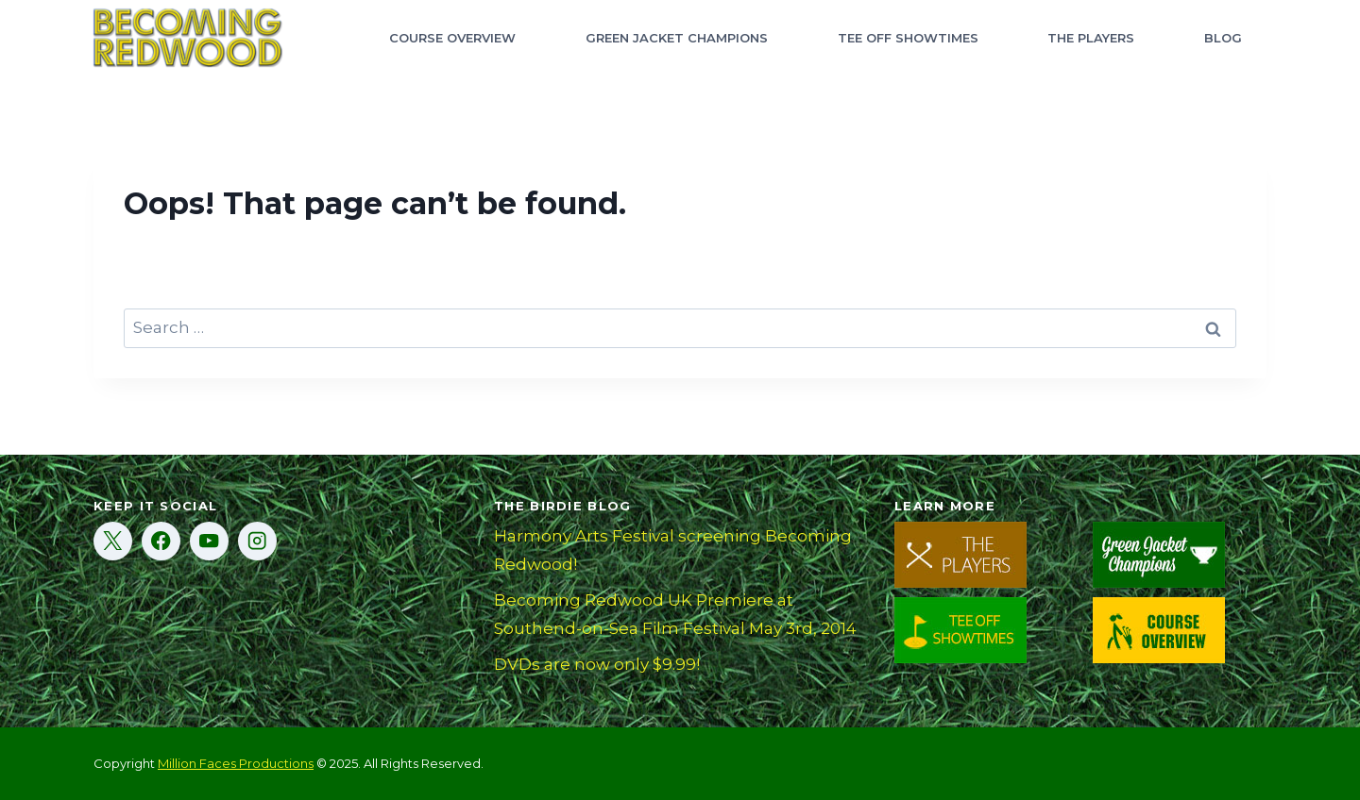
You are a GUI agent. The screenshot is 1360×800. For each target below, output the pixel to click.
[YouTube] (209, 541)
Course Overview (452, 37)
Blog (1223, 37)
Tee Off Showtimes (908, 37)
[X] (113, 541)
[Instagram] (257, 541)
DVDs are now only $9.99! (597, 664)
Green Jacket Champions (677, 37)
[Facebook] (161, 541)
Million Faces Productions (236, 763)
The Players (1090, 37)
